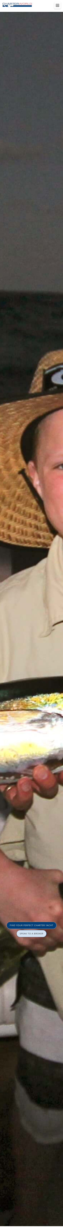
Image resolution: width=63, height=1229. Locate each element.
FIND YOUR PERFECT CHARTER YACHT (31, 925)
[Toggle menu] (57, 5)
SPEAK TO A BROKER (31, 933)
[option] (31, 614)
